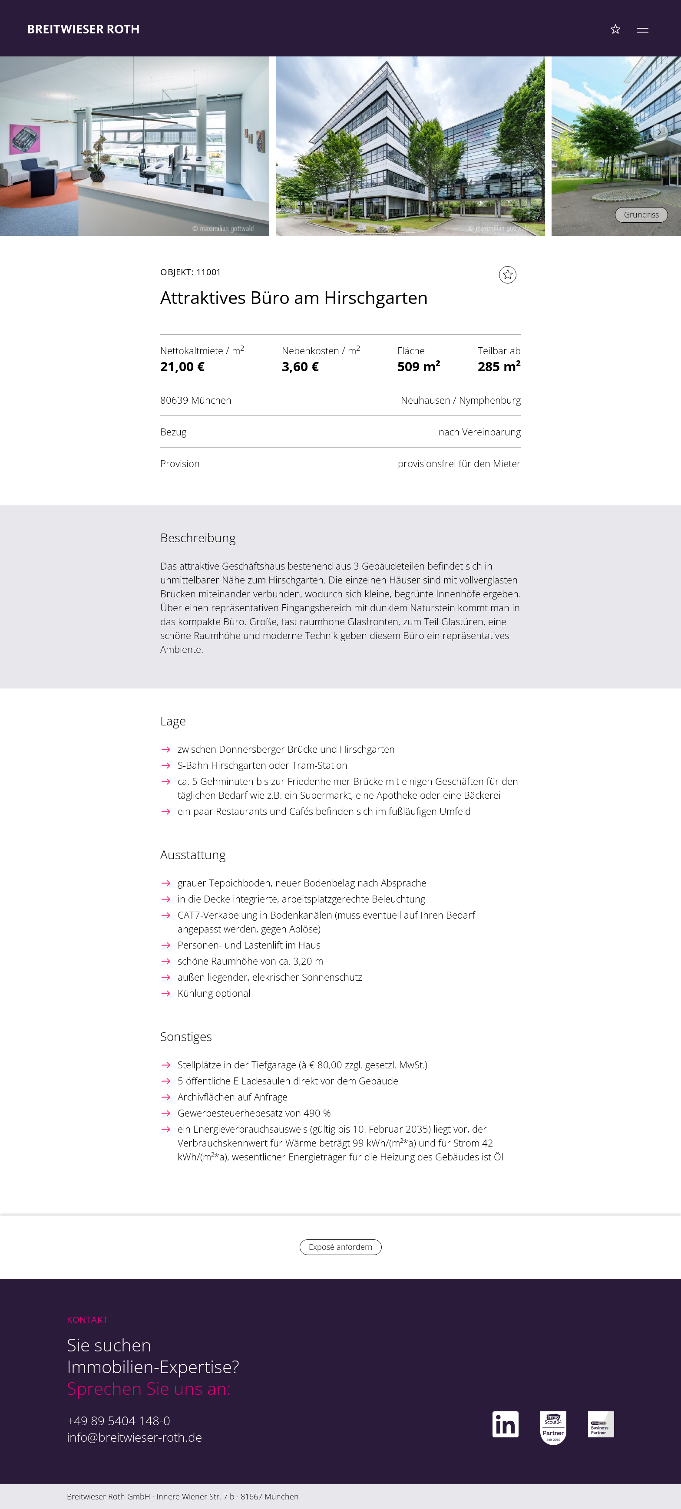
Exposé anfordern (341, 1247)
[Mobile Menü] (642, 28)
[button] (659, 132)
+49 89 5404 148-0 (118, 1420)
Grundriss (641, 214)
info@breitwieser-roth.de (134, 1437)
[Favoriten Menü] (615, 28)
